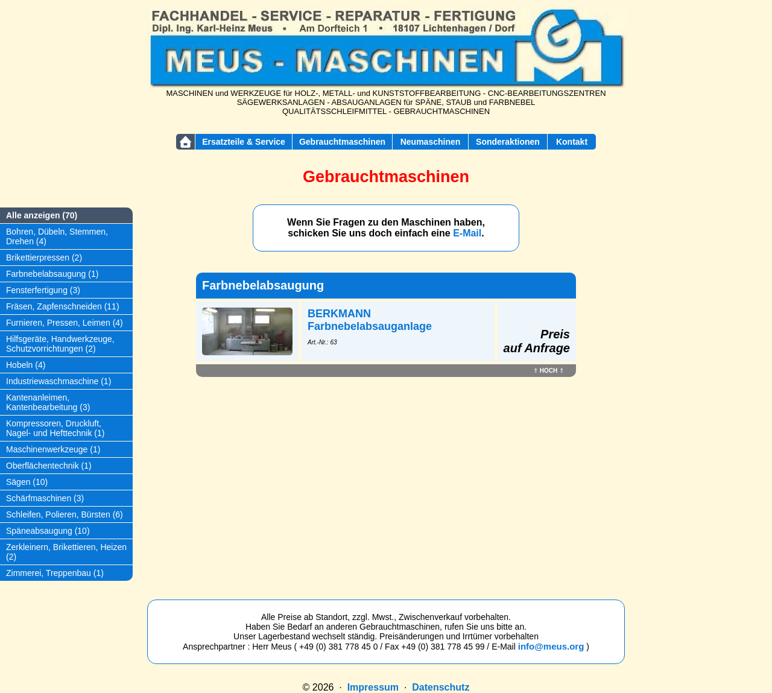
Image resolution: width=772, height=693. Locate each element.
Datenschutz (440, 687)
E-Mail (467, 233)
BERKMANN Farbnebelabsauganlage (370, 320)
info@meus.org (551, 646)
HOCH (548, 370)
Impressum (373, 687)
